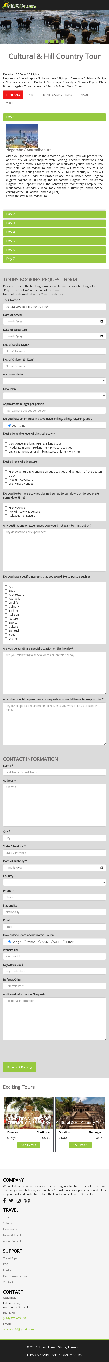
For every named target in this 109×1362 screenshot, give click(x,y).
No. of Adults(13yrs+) (16, 345)
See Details (28, 1145)
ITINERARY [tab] (13, 94)
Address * (9, 780)
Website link (10, 950)
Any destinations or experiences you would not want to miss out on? (47, 525)
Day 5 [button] (10, 241)
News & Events (13, 1235)
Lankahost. (75, 1347)
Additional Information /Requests (24, 994)
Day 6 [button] (10, 250)
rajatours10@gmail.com (18, 1329)
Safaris (7, 1223)
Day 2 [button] (10, 214)
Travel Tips (10, 1258)
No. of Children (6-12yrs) (18, 359)
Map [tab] (31, 94)
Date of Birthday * (15, 861)
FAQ (6, 1264)
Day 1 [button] (10, 117)
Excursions (10, 1229)
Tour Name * (11, 300)
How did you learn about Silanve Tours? (28, 935)
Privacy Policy (71, 1355)
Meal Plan (9, 389)
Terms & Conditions (42, 1355)
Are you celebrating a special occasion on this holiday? (38, 648)
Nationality (10, 905)
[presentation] (33, 1051)
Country (8, 876)
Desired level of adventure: (20, 461)
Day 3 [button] (10, 223)
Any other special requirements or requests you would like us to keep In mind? (53, 699)
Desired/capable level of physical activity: (29, 433)
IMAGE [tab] (84, 94)
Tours (7, 1217)
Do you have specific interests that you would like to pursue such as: (47, 576)
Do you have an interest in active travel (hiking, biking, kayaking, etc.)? (47, 419)
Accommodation (13, 374)
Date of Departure (15, 330)
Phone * (8, 891)
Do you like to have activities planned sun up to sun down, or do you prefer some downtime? (51, 495)
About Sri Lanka (13, 1241)
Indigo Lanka (47, 1347)
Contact (8, 1282)
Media (7, 1270)
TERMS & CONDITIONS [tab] (56, 94)
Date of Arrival (12, 315)
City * (6, 831)
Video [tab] (9, 103)
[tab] (54, 117)
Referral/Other (12, 979)
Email (6, 920)
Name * (8, 766)
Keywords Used (13, 965)
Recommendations (15, 1276)
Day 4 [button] (10, 232)
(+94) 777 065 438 (14, 1318)
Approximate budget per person (23, 404)
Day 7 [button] (10, 259)
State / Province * (14, 846)
